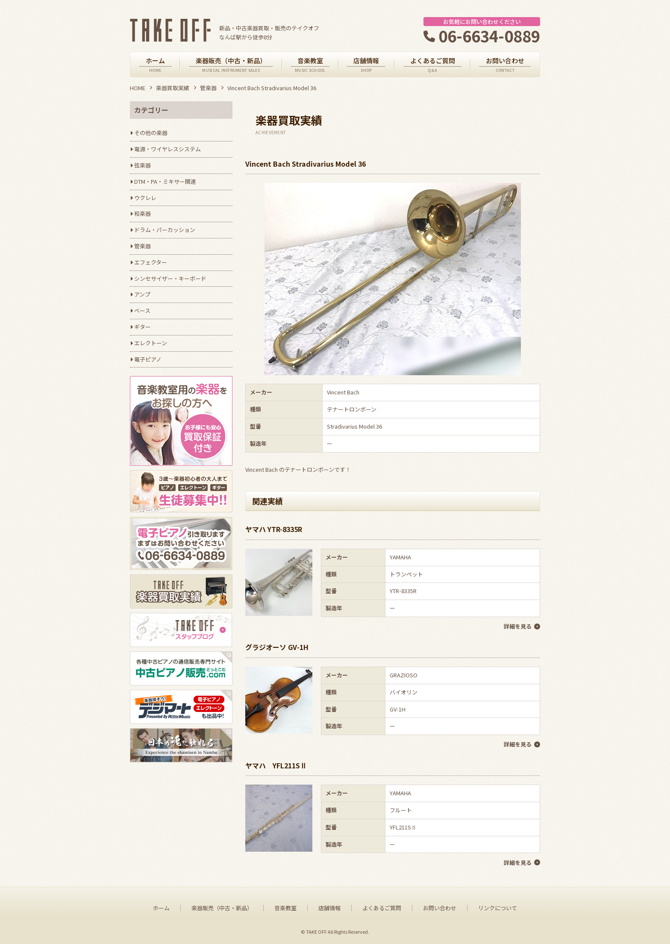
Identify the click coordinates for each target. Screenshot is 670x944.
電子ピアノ (148, 359)
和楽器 (142, 213)
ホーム (161, 907)
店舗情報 (329, 907)
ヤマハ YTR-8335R (273, 529)
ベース (142, 310)
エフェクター (150, 262)
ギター (142, 327)
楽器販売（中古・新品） (222, 907)
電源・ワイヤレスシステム (167, 149)
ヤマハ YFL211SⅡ (276, 765)
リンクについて (497, 907)
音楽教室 (285, 907)
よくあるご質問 (381, 907)
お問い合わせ (439, 907)
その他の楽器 (151, 133)
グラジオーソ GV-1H (277, 647)
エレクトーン (150, 343)
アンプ (142, 294)
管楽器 (208, 88)
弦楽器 (142, 165)
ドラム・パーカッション (164, 230)
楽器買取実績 (172, 88)
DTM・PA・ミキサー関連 (165, 181)
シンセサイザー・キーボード (170, 278)
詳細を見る (518, 626)
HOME (137, 88)
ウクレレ (145, 198)
